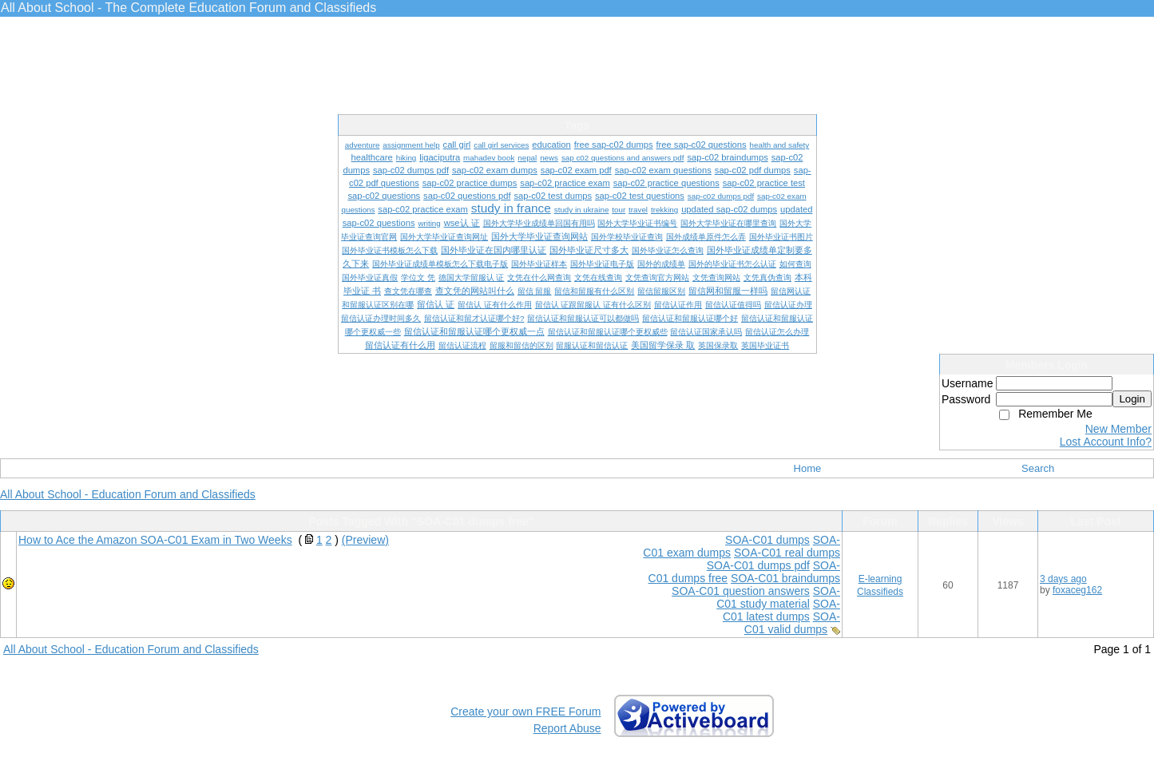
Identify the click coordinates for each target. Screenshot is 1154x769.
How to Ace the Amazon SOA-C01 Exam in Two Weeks (155, 539)
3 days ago (1063, 579)
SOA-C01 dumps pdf (758, 565)
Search (1037, 468)
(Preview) (365, 539)
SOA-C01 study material (778, 597)
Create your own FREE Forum (525, 711)
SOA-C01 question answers (741, 591)
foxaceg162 (1077, 590)
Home (808, 468)
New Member (1118, 428)
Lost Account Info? (1106, 441)
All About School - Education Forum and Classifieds (128, 494)
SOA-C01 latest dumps (781, 610)
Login (1132, 399)
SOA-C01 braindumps (785, 578)
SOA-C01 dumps (767, 539)
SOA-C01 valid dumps (792, 623)
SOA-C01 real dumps (787, 552)
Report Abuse (567, 728)
